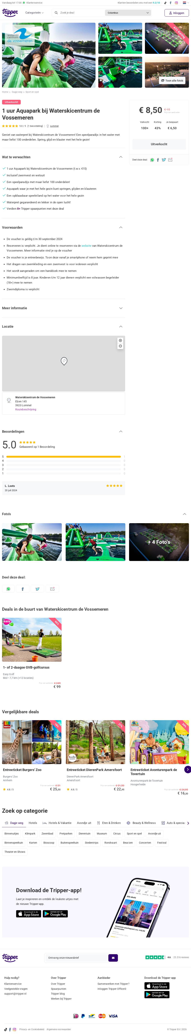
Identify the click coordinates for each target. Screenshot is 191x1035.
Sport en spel (32, 92)
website (86, 245)
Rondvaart (113, 843)
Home (5, 92)
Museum (104, 833)
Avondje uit (84, 823)
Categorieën (33, 12)
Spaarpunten (58, 988)
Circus (119, 833)
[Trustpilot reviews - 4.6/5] (167, 957)
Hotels (33, 823)
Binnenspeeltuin (13, 843)
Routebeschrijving (25, 409)
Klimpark (30, 833)
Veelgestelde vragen (16, 988)
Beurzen (131, 843)
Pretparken (67, 833)
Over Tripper (58, 983)
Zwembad (48, 833)
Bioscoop (49, 843)
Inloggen (176, 13)
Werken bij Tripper (61, 998)
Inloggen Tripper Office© (112, 988)
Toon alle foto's (172, 80)
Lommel (54, 126)
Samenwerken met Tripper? (113, 983)
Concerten (149, 843)
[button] (63, 157)
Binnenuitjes (11, 833)
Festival (165, 843)
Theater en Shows (15, 853)
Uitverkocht (159, 144)
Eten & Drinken (109, 823)
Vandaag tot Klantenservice (22, 3)
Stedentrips (93, 843)
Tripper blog (58, 993)
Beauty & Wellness (141, 823)
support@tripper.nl (15, 993)
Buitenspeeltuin (71, 843)
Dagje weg (17, 92)
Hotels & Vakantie (57, 822)
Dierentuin (87, 833)
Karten (34, 843)
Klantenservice (12, 983)
